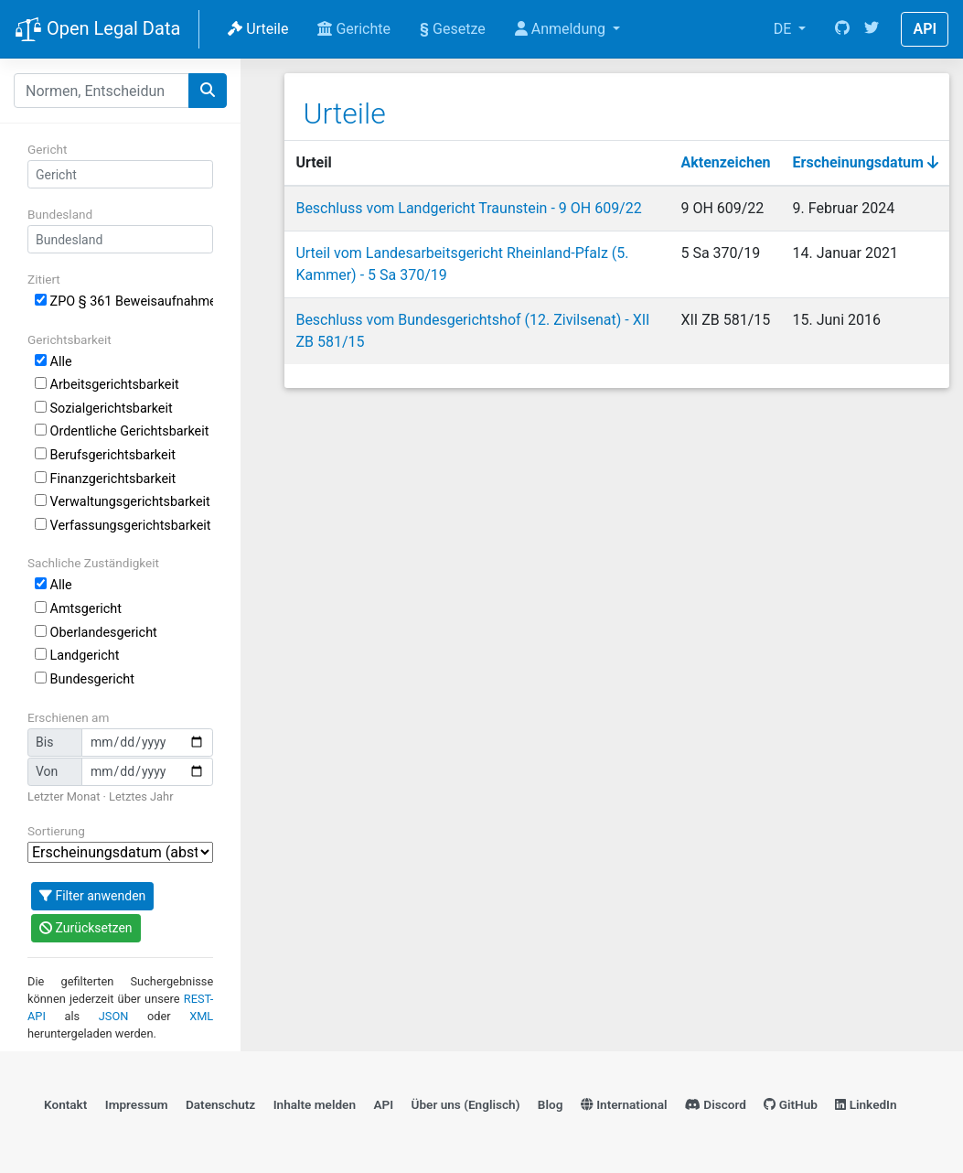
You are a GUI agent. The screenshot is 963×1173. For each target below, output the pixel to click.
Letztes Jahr (141, 796)
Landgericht (77, 655)
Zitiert (43, 279)
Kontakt (65, 1104)
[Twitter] (871, 29)
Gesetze (453, 29)
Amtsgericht (78, 609)
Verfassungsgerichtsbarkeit (123, 525)
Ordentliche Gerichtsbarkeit (122, 431)
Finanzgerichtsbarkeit (105, 479)
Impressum (136, 1104)
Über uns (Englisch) (466, 1104)
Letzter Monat (63, 796)
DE (785, 29)
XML (201, 1016)
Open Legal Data (97, 30)
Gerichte (354, 29)
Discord (715, 1104)
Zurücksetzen (86, 927)
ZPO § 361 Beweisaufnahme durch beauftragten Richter (124, 301)
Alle (53, 362)
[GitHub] (842, 29)
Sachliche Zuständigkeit (93, 562)
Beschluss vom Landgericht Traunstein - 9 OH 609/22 (468, 208)
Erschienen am (68, 717)
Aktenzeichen (726, 162)
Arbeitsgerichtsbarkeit (107, 385)
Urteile (258, 29)
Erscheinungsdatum (865, 162)
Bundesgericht (84, 679)
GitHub (791, 1104)
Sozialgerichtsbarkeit (104, 408)
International (624, 1104)
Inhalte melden (314, 1104)
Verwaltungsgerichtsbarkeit (122, 502)
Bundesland (59, 214)
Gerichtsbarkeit (69, 339)
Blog (550, 1104)
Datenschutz (220, 1104)
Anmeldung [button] (562, 29)
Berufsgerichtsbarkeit (105, 455)
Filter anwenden (92, 895)
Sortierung (56, 830)
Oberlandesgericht (96, 632)
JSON (114, 1016)
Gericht (47, 149)
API (924, 29)
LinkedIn (865, 1104)
